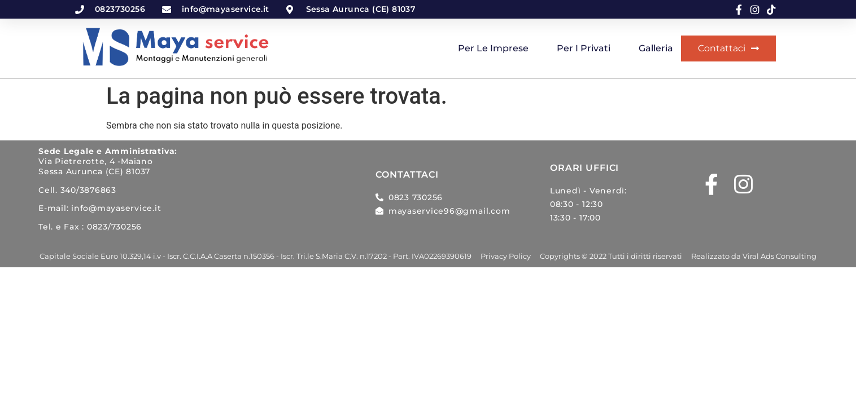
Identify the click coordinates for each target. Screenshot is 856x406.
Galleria (656, 48)
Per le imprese (493, 48)
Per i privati (583, 48)
